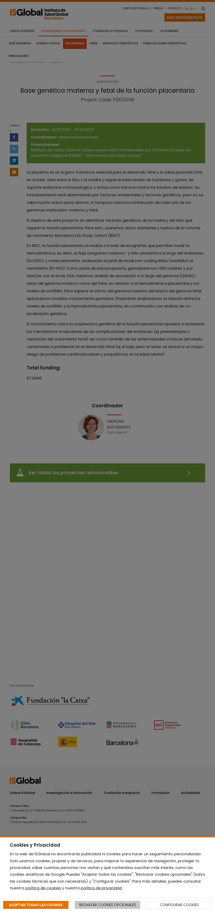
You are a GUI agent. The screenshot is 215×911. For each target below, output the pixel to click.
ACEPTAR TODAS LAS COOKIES (36, 904)
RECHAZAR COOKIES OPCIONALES (107, 904)
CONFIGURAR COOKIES (179, 904)
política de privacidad (101, 888)
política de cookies (43, 888)
